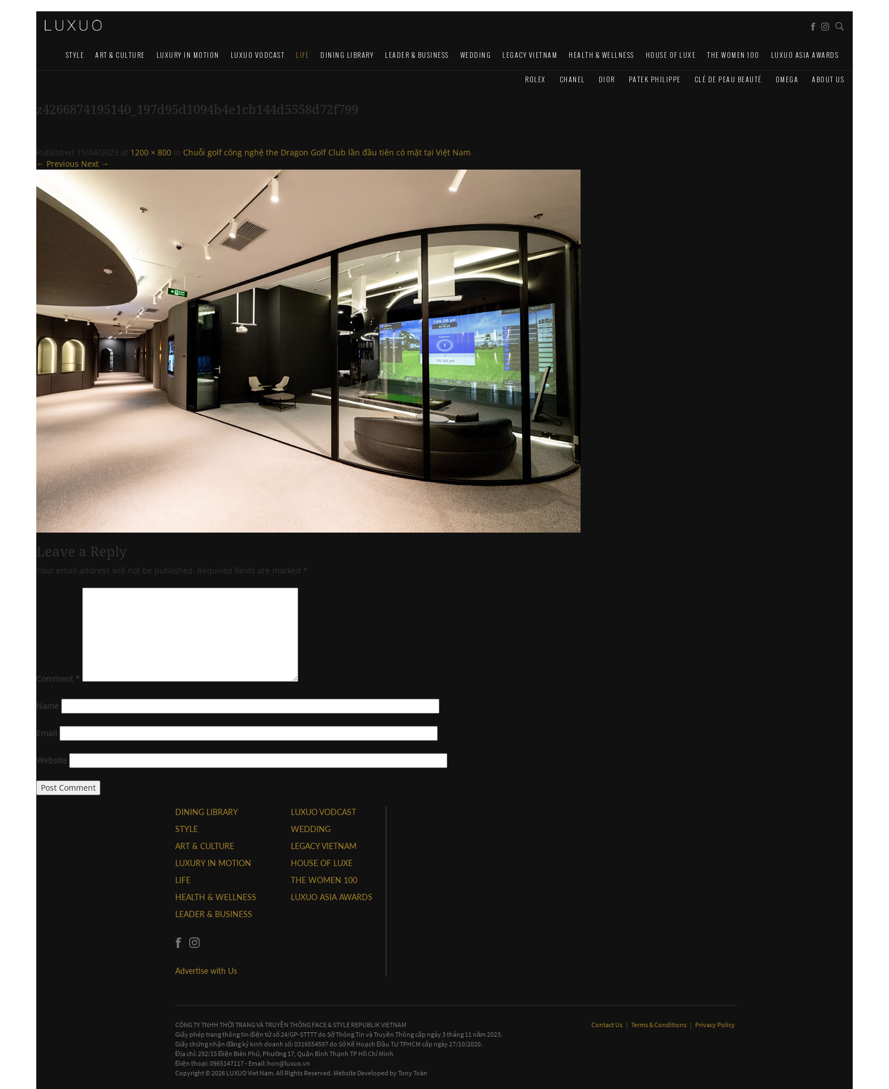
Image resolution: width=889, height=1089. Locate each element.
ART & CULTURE (120, 55)
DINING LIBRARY (347, 55)
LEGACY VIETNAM (529, 55)
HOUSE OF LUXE (671, 55)
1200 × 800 (150, 152)
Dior (607, 79)
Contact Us (607, 1024)
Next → (95, 163)
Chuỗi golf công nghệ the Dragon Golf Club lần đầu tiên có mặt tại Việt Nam (327, 152)
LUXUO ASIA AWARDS (805, 55)
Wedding (476, 55)
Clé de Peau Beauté (728, 79)
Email (46, 733)
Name (47, 705)
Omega (787, 79)
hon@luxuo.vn (288, 1063)
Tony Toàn (412, 1073)
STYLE (75, 55)
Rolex (535, 79)
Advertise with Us (206, 971)
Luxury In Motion (187, 55)
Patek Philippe (655, 79)
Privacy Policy (715, 1024)
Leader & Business (417, 55)
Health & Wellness (601, 55)
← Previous (57, 163)
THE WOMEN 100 (733, 55)
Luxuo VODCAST (258, 55)
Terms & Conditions (659, 1024)
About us (828, 79)
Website (51, 760)
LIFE (302, 55)
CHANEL (572, 79)
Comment (58, 678)
